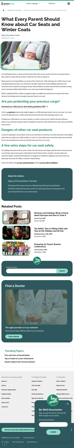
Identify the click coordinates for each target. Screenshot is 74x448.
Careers (3, 385)
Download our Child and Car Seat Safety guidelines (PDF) (24, 106)
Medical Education (61, 389)
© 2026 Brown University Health (10, 437)
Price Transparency (18, 442)
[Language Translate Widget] (32, 3)
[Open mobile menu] (69, 3)
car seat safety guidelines (48, 163)
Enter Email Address (46, 420)
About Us (4, 381)
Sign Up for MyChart (38, 398)
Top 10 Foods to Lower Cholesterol (19, 359)
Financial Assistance (37, 394)
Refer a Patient (60, 381)
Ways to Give (5, 402)
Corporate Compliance (29, 437)
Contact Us (4, 407)
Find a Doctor (14, 336)
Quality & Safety (6, 394)
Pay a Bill (34, 389)
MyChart (52, 3)
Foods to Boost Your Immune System (20, 362)
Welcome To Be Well (14, 10)
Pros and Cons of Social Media (17, 355)
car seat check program (25, 163)
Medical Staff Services (62, 394)
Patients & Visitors (37, 381)
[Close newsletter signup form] (67, 404)
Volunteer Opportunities (8, 389)
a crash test (11, 112)
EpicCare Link (60, 385)
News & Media (5, 398)
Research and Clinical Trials (64, 398)
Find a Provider (36, 385)
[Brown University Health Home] (3, 10)
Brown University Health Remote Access (20, 430)
